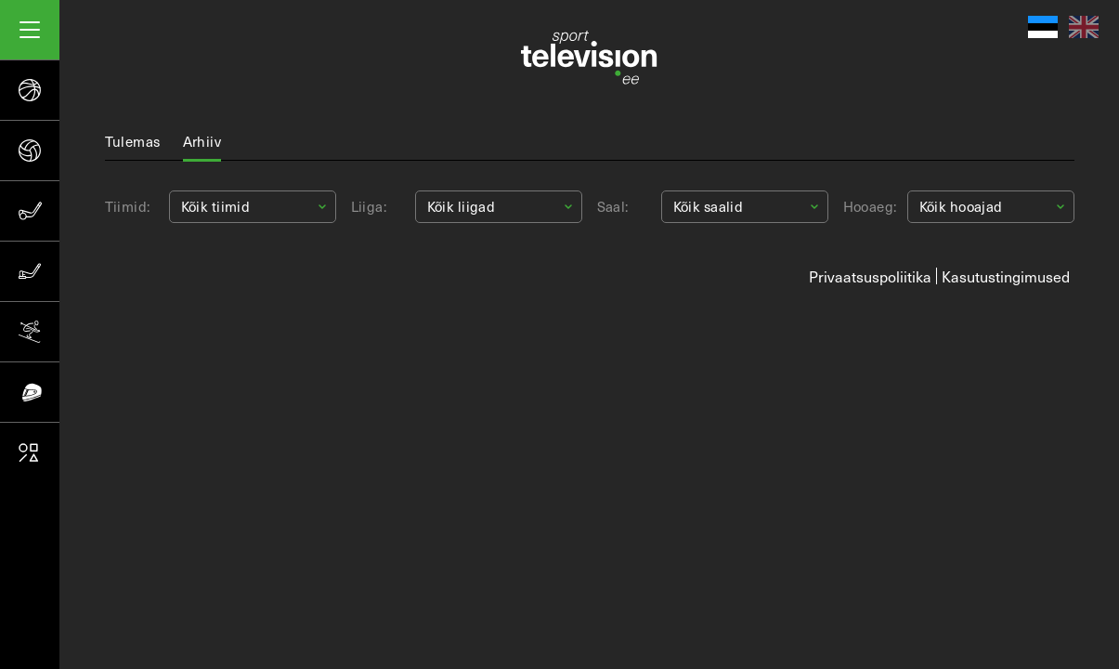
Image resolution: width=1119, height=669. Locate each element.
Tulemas (133, 141)
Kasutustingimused (1006, 276)
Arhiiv (202, 141)
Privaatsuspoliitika (870, 276)
